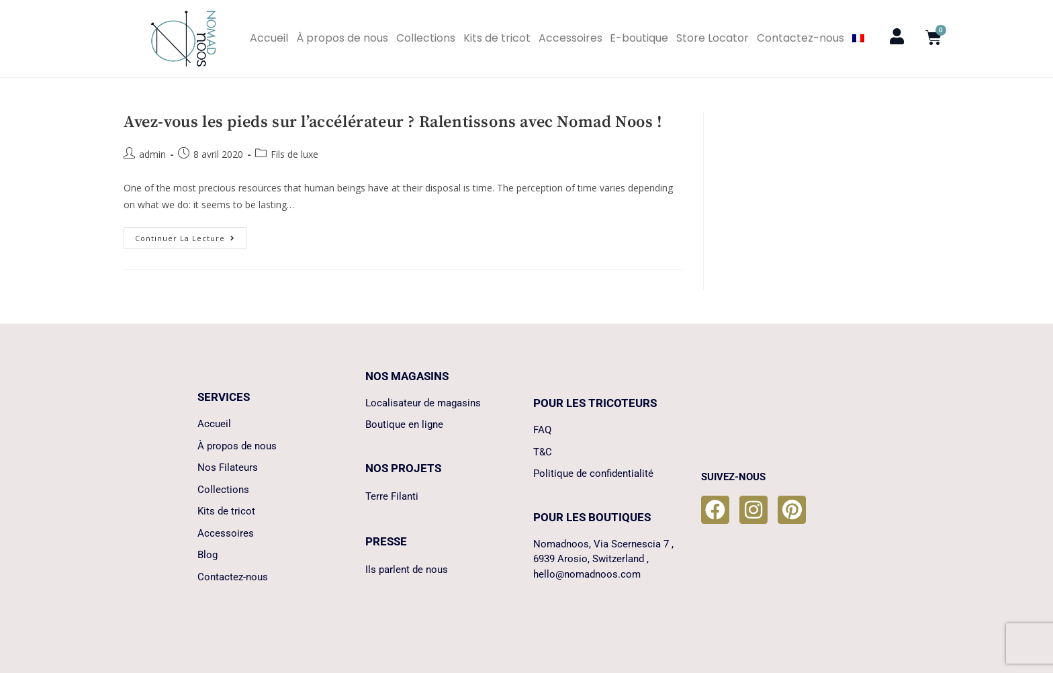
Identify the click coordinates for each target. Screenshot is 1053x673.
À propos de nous (342, 38)
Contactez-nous (800, 38)
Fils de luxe (294, 154)
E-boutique (639, 38)
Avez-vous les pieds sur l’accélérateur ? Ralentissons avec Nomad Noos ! (393, 122)
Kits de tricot (497, 38)
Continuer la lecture (190, 235)
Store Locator (712, 38)
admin (152, 154)
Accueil (269, 38)
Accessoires (570, 38)
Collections (425, 38)
